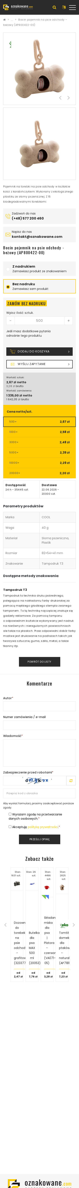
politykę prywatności (43, 827)
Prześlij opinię (39, 839)
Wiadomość (13, 736)
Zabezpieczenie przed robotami (28, 772)
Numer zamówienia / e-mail (24, 717)
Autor (8, 698)
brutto (19, 386)
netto (21, 382)
